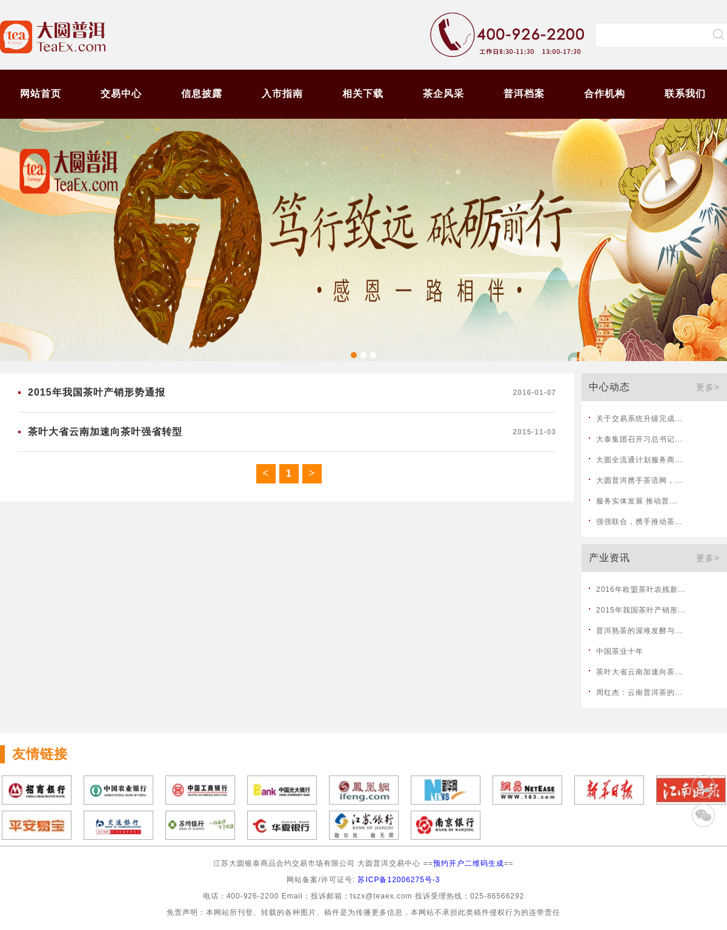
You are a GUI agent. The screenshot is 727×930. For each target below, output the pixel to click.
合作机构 (604, 93)
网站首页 (40, 93)
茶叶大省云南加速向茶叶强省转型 (105, 432)
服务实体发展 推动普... (636, 501)
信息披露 (201, 93)
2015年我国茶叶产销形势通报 (96, 392)
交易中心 (121, 93)
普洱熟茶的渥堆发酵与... (639, 630)
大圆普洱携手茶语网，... (639, 480)
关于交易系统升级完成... (639, 418)
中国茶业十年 (619, 651)
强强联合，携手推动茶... (639, 521)
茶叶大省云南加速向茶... (639, 672)
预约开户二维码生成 (468, 863)
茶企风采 (443, 93)
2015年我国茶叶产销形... (641, 610)
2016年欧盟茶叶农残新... (641, 589)
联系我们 (685, 93)
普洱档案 (524, 93)
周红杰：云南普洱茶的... (639, 692)
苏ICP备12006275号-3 (398, 879)
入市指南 (282, 93)
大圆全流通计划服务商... (639, 460)
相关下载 (362, 93)
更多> (708, 387)
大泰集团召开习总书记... (639, 439)
